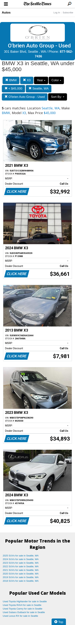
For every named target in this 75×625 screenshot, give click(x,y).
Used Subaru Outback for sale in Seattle (24, 612)
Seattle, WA (39, 88)
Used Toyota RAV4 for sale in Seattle (22, 605)
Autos (6, 12)
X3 (27, 80)
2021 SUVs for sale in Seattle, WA (21, 570)
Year (41, 80)
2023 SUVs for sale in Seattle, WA (21, 562)
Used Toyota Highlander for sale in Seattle (25, 601)
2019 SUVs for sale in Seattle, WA (21, 577)
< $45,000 (13, 88)
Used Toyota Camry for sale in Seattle (22, 608)
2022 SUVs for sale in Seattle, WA (21, 566)
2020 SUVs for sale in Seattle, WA (21, 573)
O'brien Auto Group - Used (25, 97)
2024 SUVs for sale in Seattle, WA (21, 559)
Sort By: (57, 97)
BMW (11, 80)
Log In (56, 12)
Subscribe (68, 12)
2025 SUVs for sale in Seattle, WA (21, 555)
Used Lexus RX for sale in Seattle (20, 616)
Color (56, 80)
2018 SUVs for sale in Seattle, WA (21, 581)
